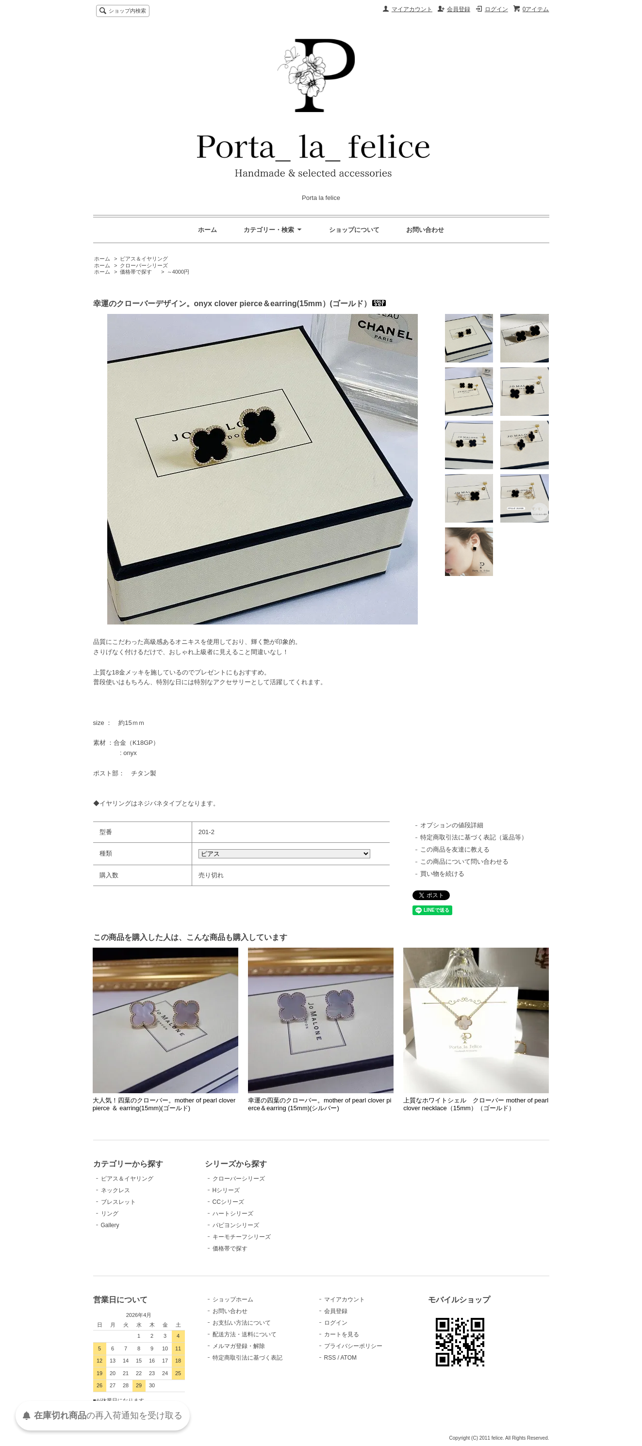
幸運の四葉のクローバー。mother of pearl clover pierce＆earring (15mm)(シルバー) (319, 1104)
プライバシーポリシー (353, 1346)
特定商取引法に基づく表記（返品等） (473, 837)
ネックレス (115, 1190)
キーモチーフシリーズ (242, 1236)
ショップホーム (233, 1299)
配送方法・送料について (245, 1334)
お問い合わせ (425, 229)
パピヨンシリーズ (236, 1225)
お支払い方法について (242, 1322)
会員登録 (458, 9)
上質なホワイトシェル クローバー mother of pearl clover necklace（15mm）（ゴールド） (475, 1104)
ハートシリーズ (233, 1213)
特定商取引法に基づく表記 (247, 1357)
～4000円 (178, 272)
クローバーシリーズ (144, 265)
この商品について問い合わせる (464, 861)
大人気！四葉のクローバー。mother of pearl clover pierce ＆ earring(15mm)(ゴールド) (164, 1104)
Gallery (110, 1225)
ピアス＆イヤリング (144, 259)
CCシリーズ (228, 1202)
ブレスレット (118, 1202)
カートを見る (341, 1334)
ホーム (207, 229)
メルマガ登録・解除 (239, 1346)
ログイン (496, 9)
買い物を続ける (442, 873)
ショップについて (354, 229)
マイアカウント (412, 9)
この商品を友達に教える (455, 849)
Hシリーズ (226, 1190)
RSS (330, 1357)
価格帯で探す (138, 272)
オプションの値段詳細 (451, 825)
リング (109, 1213)
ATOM (348, 1357)
